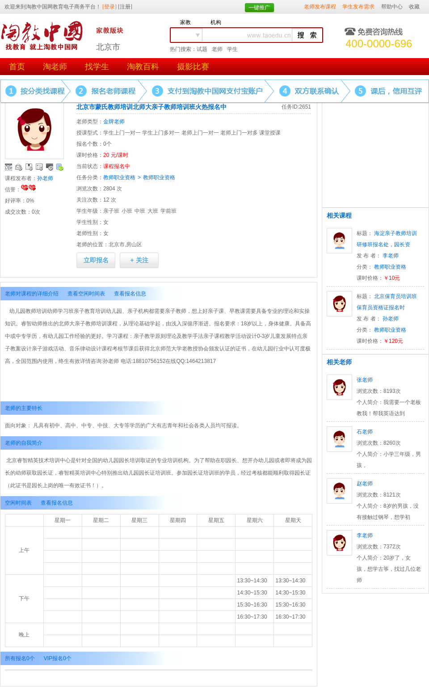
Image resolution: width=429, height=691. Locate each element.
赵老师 (365, 483)
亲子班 (111, 211)
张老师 (365, 380)
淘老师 (55, 66)
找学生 (97, 66)
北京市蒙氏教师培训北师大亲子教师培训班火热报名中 (151, 106)
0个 (107, 144)
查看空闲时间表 (86, 294)
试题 (202, 49)
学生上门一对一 (122, 133)
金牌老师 (114, 121)
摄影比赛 (193, 66)
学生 (232, 49)
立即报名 (96, 260)
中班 (140, 211)
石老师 (365, 432)
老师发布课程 (320, 7)
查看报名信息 (130, 294)
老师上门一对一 (200, 133)
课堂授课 (270, 133)
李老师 (391, 256)
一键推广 (259, 7)
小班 (127, 211)
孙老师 (45, 178)
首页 (17, 66)
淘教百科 (143, 66)
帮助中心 (392, 7)
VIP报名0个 (58, 658)
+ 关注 (139, 260)
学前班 (168, 211)
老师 (217, 49)
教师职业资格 (119, 177)
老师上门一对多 (239, 133)
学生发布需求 (358, 7)
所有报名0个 (20, 658)
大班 (152, 211)
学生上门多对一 (161, 133)
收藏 (414, 7)
